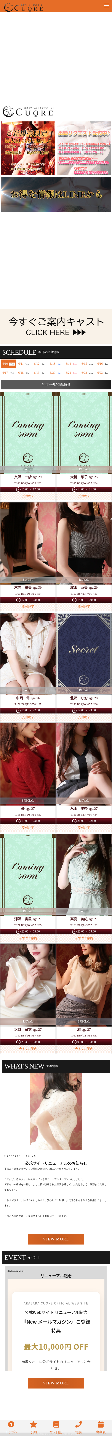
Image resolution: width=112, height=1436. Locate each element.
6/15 (88, 364)
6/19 (40, 373)
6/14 (72, 364)
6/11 (24, 364)
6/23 (103, 373)
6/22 (88, 373)
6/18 (24, 373)
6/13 (56, 364)
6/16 (103, 364)
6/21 (72, 373)
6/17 (8, 373)
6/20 (56, 373)
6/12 (40, 364)
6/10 (8, 364)
